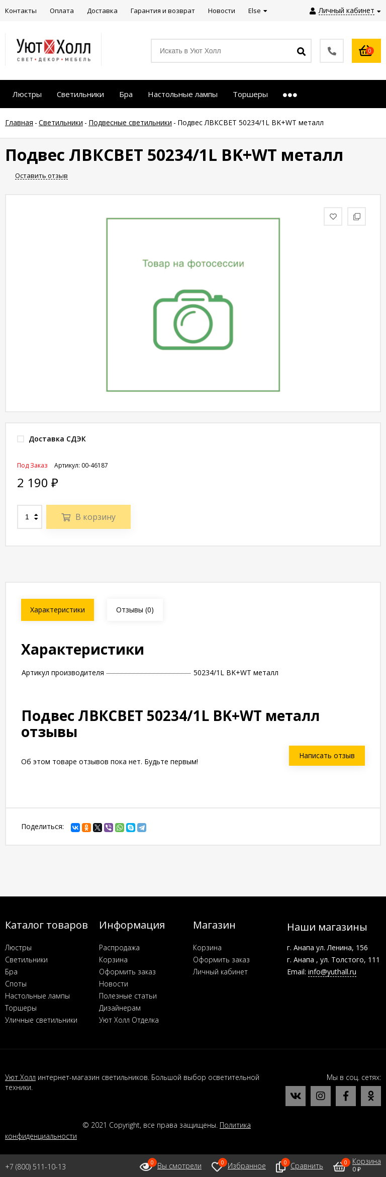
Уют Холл (20, 1077)
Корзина (113, 959)
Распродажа (119, 947)
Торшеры (21, 1008)
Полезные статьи (128, 996)
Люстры (18, 947)
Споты (16, 983)
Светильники (26, 959)
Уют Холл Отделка (129, 1020)
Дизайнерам (120, 1008)
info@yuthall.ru (332, 971)
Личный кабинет (220, 971)
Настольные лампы (37, 996)
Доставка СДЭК (51, 438)
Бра (11, 971)
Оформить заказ (127, 971)
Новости (113, 983)
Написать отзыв (327, 755)
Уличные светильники (41, 1020)
